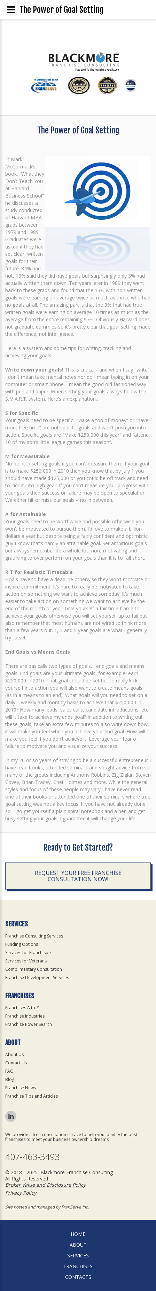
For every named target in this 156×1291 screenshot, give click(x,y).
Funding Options (21, 944)
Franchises (78, 1266)
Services (78, 1255)
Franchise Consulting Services (34, 936)
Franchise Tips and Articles (31, 1096)
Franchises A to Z (22, 1008)
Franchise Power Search (28, 1024)
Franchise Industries (25, 1016)
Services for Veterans (26, 961)
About (78, 1244)
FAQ (9, 1071)
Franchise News (20, 1088)
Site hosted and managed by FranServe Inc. (47, 1207)
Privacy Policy (20, 1192)
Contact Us (16, 1063)
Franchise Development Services (37, 977)
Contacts (78, 1277)
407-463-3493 (32, 1156)
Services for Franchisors (28, 953)
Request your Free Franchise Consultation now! (78, 877)
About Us (14, 1054)
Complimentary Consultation (33, 969)
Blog (9, 1079)
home (78, 1234)
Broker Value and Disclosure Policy (45, 1184)
